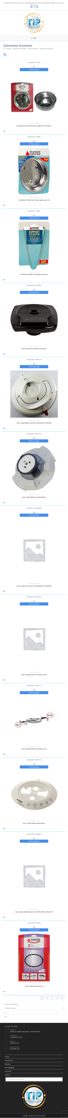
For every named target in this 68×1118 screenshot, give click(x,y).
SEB (34, 67)
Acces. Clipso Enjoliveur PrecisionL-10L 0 (34, 749)
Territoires (8, 1071)
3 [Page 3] (52, 998)
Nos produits (9, 1060)
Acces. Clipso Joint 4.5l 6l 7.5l (34, 986)
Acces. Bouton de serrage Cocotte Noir (34, 349)
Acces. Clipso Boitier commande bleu (34, 497)
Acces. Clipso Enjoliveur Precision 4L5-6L (34, 675)
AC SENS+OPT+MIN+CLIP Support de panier (34, 274)
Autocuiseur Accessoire (46, 49)
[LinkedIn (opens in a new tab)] (37, 7)
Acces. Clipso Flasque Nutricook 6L (34, 823)
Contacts (7, 1075)
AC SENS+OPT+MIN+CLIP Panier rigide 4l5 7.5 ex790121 (34, 126)
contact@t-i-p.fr (15, 1049)
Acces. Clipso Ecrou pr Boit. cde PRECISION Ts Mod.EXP (34, 586)
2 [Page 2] (47, 998)
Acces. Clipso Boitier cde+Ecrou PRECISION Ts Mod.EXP (34, 423)
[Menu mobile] (34, 38)
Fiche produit (34, 70)
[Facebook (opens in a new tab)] (31, 7)
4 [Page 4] (56, 998)
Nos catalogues (9, 1068)
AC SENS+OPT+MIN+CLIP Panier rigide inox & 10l (34, 200)
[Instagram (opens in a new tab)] (34, 7)
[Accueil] (4, 49)
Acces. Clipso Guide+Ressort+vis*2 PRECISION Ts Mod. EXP (34, 912)
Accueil (7, 1057)
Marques (7, 1064)
